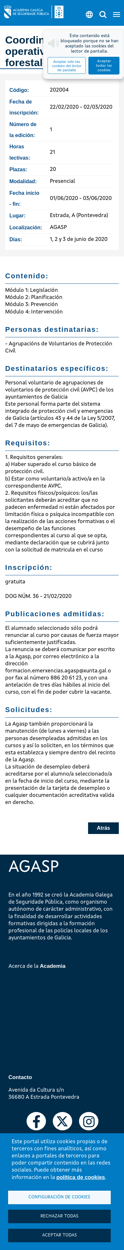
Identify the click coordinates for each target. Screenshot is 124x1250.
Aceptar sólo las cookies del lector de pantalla (66, 65)
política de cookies (80, 1177)
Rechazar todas (59, 1216)
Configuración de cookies (59, 1197)
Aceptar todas (59, 1235)
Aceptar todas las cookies (104, 65)
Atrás (103, 828)
